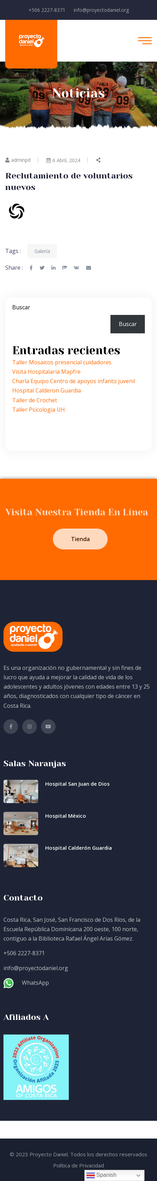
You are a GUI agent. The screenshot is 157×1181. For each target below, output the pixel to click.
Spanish (101, 1175)
